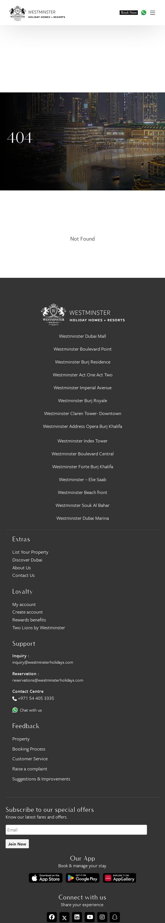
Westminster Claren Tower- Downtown (82, 413)
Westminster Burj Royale (82, 400)
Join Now (17, 844)
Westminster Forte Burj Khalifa (82, 466)
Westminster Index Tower (82, 440)
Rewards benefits (29, 619)
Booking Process (28, 748)
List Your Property (30, 551)
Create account (27, 611)
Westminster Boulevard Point (83, 348)
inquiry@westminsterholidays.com (42, 662)
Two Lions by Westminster (38, 627)
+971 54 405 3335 (36, 697)
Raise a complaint (29, 768)
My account (24, 604)
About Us (21, 567)
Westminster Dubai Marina (82, 517)
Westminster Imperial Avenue (82, 387)
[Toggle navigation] (152, 12)
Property (21, 738)
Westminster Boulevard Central (83, 453)
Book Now (129, 12)
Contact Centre (28, 691)
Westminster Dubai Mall (82, 335)
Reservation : (25, 673)
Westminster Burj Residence (82, 361)
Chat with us (31, 710)
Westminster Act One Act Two (83, 374)
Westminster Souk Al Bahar (82, 505)
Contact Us (23, 575)
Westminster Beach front (82, 492)
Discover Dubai (27, 559)
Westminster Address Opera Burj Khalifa (82, 426)
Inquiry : (20, 655)
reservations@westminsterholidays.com (47, 680)
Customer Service (30, 758)
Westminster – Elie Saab (82, 479)
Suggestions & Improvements (41, 778)
